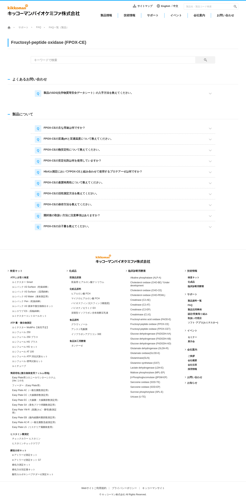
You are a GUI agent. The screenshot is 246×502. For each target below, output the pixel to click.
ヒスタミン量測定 (19, 434)
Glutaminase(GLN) (140, 358)
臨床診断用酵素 (137, 270)
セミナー (192, 337)
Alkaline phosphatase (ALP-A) (145, 277)
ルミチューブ (19, 366)
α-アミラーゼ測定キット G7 (26, 460)
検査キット (16, 270)
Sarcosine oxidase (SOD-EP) (145, 387)
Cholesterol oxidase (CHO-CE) (146, 290)
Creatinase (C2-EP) (140, 309)
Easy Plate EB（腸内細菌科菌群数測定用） (34, 417)
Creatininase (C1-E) (140, 314)
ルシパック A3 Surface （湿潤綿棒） (31, 291)
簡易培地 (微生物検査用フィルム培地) (29, 373)
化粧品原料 (75, 289)
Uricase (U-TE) (138, 396)
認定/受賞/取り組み (198, 314)
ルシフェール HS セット (24, 346)
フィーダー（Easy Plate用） (27, 385)
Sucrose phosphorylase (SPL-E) (146, 392)
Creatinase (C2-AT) (140, 304)
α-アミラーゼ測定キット (24, 455)
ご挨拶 (191, 356)
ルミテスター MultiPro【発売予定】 (30, 327)
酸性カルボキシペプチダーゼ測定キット (33, 474)
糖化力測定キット (21, 464)
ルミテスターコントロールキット (29, 316)
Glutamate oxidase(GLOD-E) (145, 353)
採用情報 (192, 369)
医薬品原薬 (75, 277)
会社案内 (192, 349)
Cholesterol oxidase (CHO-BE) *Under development (150, 284)
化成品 (72, 270)
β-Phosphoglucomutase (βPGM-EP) (148, 377)
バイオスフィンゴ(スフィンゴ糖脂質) (90, 303)
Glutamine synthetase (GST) (145, 363)
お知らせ (192, 382)
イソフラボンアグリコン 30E (86, 334)
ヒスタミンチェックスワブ (26, 443)
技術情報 (192, 270)
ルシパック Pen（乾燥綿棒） (27, 301)
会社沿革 (192, 365)
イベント (192, 330)
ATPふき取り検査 (19, 277)
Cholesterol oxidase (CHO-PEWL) (147, 295)
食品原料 (74, 320)
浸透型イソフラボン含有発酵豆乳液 (89, 312)
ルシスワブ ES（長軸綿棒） (26, 311)
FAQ (38, 27)
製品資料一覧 (195, 300)
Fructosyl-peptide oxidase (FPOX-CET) (150, 329)
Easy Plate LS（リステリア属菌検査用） (33, 427)
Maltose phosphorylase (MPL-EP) (147, 372)
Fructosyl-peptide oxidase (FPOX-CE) (149, 324)
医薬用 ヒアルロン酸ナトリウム (87, 282)
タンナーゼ (77, 345)
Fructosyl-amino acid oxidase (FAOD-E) (150, 319)
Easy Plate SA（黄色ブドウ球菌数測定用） (34, 404)
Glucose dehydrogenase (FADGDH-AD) (150, 343)
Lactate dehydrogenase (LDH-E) (147, 367)
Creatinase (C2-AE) (140, 300)
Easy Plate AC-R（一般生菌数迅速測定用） (34, 422)
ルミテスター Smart (22, 282)
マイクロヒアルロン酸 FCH (85, 298)
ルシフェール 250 (21, 332)
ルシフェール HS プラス (24, 341)
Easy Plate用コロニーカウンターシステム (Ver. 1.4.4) (33, 379)
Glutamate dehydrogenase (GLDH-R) (149, 348)
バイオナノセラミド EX (83, 308)
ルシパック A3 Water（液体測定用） (31, 296)
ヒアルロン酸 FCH (81, 293)
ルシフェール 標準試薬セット (27, 361)
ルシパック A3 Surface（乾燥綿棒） (31, 287)
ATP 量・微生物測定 (21, 322)
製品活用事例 (195, 309)
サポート (23, 27)
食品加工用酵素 (78, 341)
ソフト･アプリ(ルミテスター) (203, 322)
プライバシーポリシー (124, 488)
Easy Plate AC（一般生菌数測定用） (31, 390)
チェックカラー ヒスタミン (26, 438)
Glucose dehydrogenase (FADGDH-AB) (150, 338)
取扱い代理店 (195, 318)
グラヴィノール (79, 324)
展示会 (191, 341)
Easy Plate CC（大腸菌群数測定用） (31, 395)
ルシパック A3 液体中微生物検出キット (32, 306)
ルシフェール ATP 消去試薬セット (30, 356)
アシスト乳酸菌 (79, 329)
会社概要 (192, 360)
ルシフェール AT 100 (23, 351)
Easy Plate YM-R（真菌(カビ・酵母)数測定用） (34, 411)
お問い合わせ (194, 377)
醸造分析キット (18, 450)
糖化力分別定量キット (23, 469)
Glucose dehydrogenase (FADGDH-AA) (150, 333)
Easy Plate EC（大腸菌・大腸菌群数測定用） (35, 400)
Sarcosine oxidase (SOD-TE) (145, 382)
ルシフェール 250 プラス (25, 337)
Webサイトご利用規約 (93, 488)
